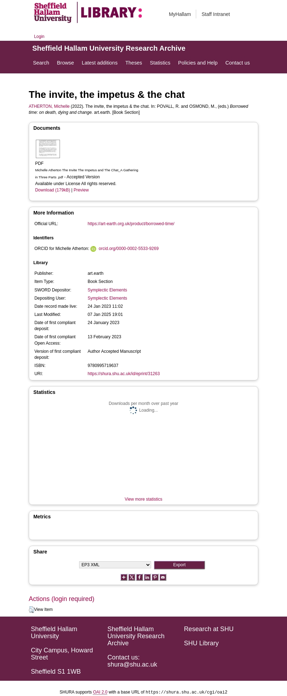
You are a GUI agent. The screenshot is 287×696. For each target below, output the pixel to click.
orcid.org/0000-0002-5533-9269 (129, 248)
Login (39, 36)
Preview (81, 190)
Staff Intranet (216, 14)
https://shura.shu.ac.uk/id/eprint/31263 (124, 373)
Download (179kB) (52, 190)
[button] (31, 609)
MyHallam (180, 14)
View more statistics (143, 499)
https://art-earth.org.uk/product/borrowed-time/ (131, 223)
